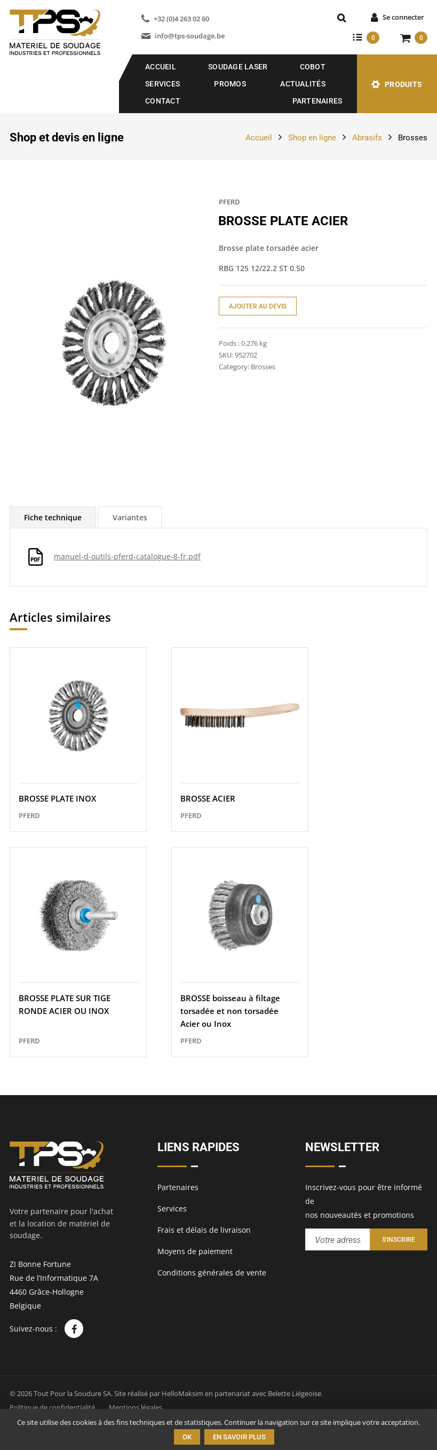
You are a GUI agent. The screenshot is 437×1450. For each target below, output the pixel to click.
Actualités (302, 84)
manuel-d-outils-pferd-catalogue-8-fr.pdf (127, 556)
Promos (230, 84)
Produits (403, 84)
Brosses (412, 137)
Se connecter (403, 17)
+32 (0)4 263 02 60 (181, 18)
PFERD (229, 202)
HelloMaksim (182, 1393)
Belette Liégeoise (294, 1393)
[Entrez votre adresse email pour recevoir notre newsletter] (337, 1239)
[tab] (53, 517)
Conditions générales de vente (211, 1272)
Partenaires (317, 101)
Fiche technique (53, 517)
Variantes (130, 517)
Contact (162, 101)
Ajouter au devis (258, 306)
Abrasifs (367, 137)
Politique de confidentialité (52, 1407)
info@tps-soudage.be (190, 36)
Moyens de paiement (195, 1251)
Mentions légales (135, 1407)
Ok (187, 1437)
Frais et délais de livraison (204, 1230)
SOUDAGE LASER (237, 66)
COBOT (312, 66)
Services (162, 84)
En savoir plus (239, 1437)
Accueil (160, 66)
